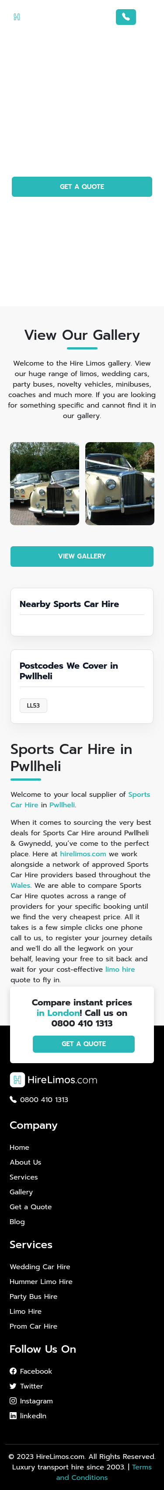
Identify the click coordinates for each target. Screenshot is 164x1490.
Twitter (26, 1386)
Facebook (31, 1371)
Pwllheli (62, 805)
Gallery (21, 1192)
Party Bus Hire (33, 1296)
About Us (25, 1162)
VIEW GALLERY (82, 556)
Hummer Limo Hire (41, 1282)
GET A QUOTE (82, 187)
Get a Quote (31, 1207)
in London (58, 1012)
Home (19, 1147)
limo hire (120, 969)
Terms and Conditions (104, 1472)
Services (24, 1177)
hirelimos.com (83, 854)
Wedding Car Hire (40, 1267)
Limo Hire (26, 1311)
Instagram (31, 1401)
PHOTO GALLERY (82, 211)
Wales (20, 885)
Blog (17, 1222)
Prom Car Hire (33, 1326)
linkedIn (28, 1416)
